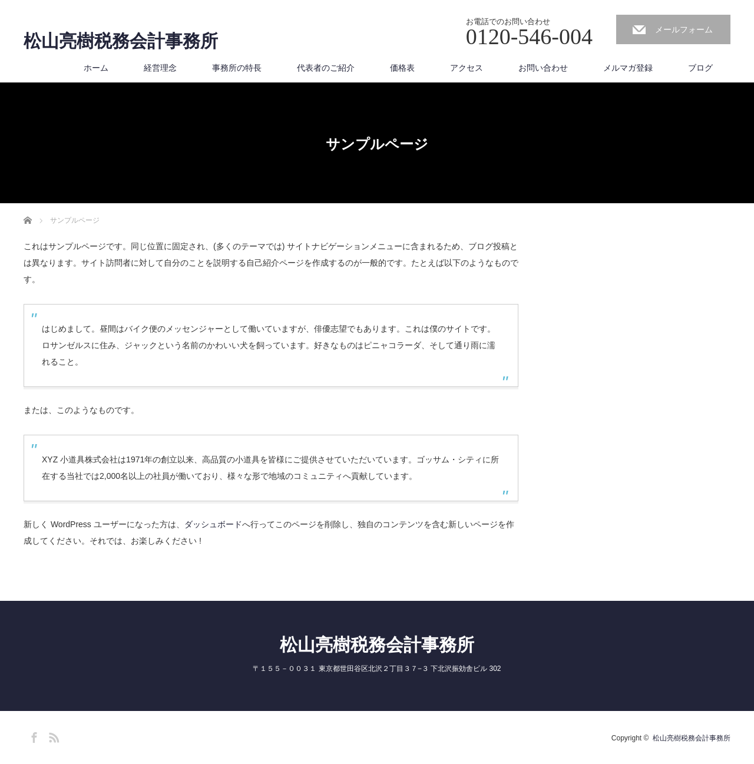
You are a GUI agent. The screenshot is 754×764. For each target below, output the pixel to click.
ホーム (96, 67)
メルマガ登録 (628, 67)
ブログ (700, 67)
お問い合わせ (543, 67)
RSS (52, 736)
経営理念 (160, 67)
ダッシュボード (213, 524)
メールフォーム (684, 29)
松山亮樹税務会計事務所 (121, 41)
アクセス (466, 67)
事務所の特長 (237, 67)
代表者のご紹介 (326, 67)
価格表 (402, 67)
